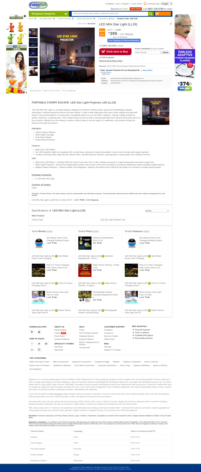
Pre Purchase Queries (88, 333)
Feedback (108, 330)
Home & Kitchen (151, 362)
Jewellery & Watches (62, 365)
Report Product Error (52, 90)
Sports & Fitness (160, 365)
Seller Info (106, 74)
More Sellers (147, 70)
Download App (151, 4)
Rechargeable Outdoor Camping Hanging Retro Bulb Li (105, 294)
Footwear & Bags (102, 362)
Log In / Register (122, 4)
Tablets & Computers (132, 362)
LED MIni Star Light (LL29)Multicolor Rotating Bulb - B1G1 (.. (95, 257)
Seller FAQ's (109, 339)
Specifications (35, 90)
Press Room (59, 336)
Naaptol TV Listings (112, 350)
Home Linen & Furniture (39, 365)
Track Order (137, 4)
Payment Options (86, 339)
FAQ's (81, 330)
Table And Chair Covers (39, 362)
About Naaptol (60, 330)
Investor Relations (62, 339)
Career (60, 333)
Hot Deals (58, 347)
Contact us (108, 333)
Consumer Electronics (107, 365)
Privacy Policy (124, 467)
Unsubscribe (84, 347)
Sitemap (107, 347)
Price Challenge (69, 90)
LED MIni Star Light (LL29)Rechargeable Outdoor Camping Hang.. (97, 311)
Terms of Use (113, 467)
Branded (91, 23)
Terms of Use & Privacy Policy (111, 61)
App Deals (58, 350)
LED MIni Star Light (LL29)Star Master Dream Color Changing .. (50, 257)
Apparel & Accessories (81, 362)
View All (49, 231)
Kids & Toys (125, 365)
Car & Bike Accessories (84, 365)
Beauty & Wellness (142, 365)
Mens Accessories (60, 362)
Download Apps (38, 327)
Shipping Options (86, 336)
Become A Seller (111, 336)
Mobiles (116, 362)
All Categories (35, 369)
